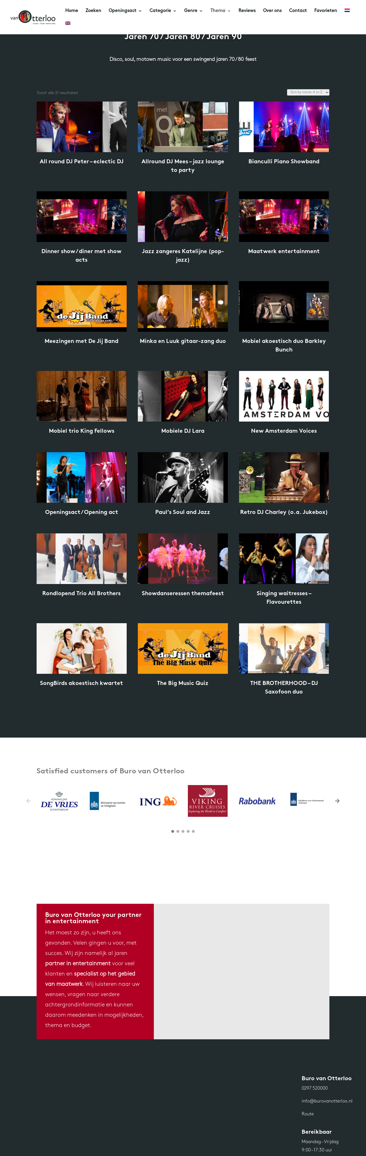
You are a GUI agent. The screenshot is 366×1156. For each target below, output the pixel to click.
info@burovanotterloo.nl (327, 1101)
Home (71, 11)
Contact (298, 11)
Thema (217, 11)
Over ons (272, 11)
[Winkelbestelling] (308, 92)
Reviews (247, 11)
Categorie (160, 11)
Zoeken (93, 11)
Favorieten (325, 11)
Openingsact (122, 11)
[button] (337, 801)
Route (308, 1114)
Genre (190, 11)
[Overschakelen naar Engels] (67, 27)
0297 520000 (315, 1088)
